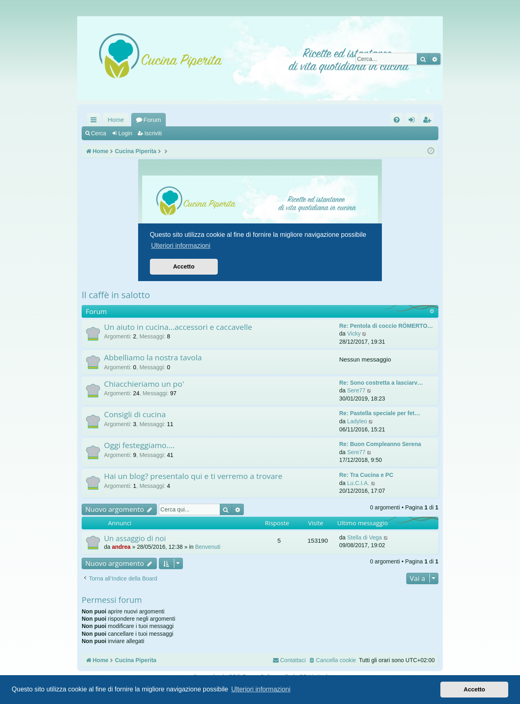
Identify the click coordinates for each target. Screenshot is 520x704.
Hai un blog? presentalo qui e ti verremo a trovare (193, 476)
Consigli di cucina (135, 414)
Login (125, 133)
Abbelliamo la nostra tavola (153, 357)
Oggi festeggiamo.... (139, 445)
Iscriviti (153, 133)
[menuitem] (396, 119)
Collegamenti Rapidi (95, 121)
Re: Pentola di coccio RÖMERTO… (386, 326)
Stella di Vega (364, 537)
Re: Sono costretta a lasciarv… (381, 382)
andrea (121, 547)
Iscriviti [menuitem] (428, 121)
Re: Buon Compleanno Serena (380, 444)
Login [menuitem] (413, 121)
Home (116, 119)
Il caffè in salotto (116, 294)
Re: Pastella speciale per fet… (379, 413)
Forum (152, 119)
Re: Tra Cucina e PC (366, 475)
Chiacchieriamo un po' (144, 384)
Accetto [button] (474, 689)
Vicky (353, 333)
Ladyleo (357, 421)
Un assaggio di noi (135, 538)
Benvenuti (207, 547)
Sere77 (356, 390)
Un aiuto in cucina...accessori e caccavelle (178, 327)
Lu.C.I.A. (358, 483)
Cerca (98, 133)
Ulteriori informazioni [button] (260, 689)
